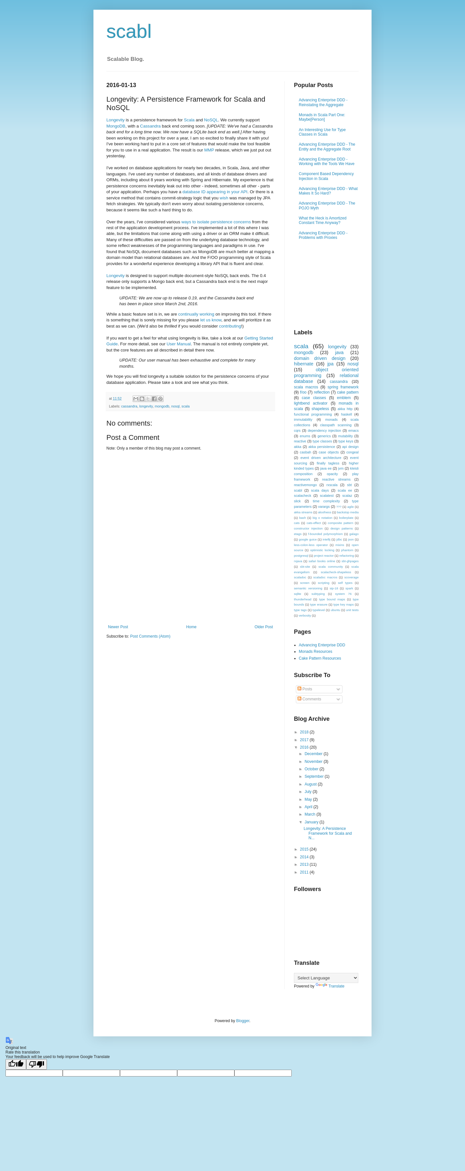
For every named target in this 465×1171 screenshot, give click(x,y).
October (312, 769)
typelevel (319, 610)
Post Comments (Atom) (150, 636)
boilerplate (346, 517)
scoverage (351, 577)
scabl (129, 31)
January (312, 822)
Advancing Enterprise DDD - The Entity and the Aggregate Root (327, 146)
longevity (146, 406)
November (314, 761)
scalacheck (302, 495)
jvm (341, 468)
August (311, 784)
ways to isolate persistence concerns (216, 221)
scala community (331, 566)
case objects (329, 452)
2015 (305, 849)
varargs (324, 506)
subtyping (318, 594)
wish (224, 197)
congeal (352, 452)
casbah (305, 452)
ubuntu (335, 610)
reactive (300, 441)
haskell (346, 414)
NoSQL (211, 119)
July (309, 791)
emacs (353, 430)
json (351, 539)
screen (304, 583)
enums (305, 436)
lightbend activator (311, 403)
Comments (309, 699)
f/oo (303, 392)
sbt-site (305, 566)
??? (338, 506)
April (309, 807)
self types (345, 583)
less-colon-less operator (311, 545)
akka (297, 447)
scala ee (345, 490)
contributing (230, 326)
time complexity (326, 501)
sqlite (297, 594)
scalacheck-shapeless (336, 572)
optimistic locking (322, 550)
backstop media (348, 512)
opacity (332, 474)
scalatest (327, 495)
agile (350, 506)
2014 (305, 857)
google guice (308, 539)
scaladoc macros (325, 577)
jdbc (339, 539)
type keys (346, 441)
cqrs (297, 430)
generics (324, 436)
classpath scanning (335, 425)
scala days (320, 490)
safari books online (321, 561)
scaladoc (300, 577)
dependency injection (324, 430)
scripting (324, 583)
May (309, 799)
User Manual (179, 343)
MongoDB (115, 126)
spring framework (343, 387)
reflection (322, 392)
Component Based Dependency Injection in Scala (326, 176)
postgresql (301, 555)
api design (350, 447)
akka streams (303, 512)
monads (331, 419)
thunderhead (302, 599)
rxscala (331, 485)
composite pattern (340, 523)
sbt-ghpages (350, 561)
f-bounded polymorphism (325, 534)
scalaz (347, 495)
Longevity (115, 119)
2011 (305, 872)
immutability (303, 419)
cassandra (129, 406)
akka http (345, 409)
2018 (305, 732)
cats (297, 523)
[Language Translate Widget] (326, 978)
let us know (210, 320)
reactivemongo (305, 485)
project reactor (324, 555)
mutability (345, 436)
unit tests (352, 610)
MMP (209, 150)
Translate (330, 986)
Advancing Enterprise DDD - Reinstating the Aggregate (323, 102)
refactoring (346, 555)
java (339, 352)
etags (297, 534)
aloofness (324, 512)
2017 (305, 740)
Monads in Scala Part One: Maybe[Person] (322, 117)
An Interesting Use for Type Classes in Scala (322, 132)
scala (185, 406)
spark (349, 588)
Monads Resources (315, 651)
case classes (314, 398)
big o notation (322, 517)
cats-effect (314, 523)
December (314, 754)
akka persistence (321, 447)
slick (297, 501)
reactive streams (336, 479)
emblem (344, 398)
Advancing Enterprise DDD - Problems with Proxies (323, 235)
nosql (175, 406)
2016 (305, 747)
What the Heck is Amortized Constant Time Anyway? (322, 220)
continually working (196, 314)
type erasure (319, 604)
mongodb (162, 406)
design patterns (341, 528)
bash (302, 517)
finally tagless (328, 463)
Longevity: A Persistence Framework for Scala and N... (328, 833)
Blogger (242, 1021)
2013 (305, 864)
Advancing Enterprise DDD (322, 645)
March (311, 814)
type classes (322, 441)
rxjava (298, 561)
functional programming (313, 414)
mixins (339, 545)
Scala (189, 119)
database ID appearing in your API (214, 191)
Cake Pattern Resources (320, 658)
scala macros (306, 387)
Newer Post (118, 627)
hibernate (303, 363)
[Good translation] (15, 1064)
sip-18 (334, 588)
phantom (347, 550)
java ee (325, 468)
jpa (330, 363)
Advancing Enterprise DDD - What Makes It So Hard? (328, 190)
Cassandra (150, 126)
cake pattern (348, 392)
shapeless (320, 409)
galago (354, 534)
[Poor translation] (36, 1064)
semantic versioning (308, 588)
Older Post (263, 627)
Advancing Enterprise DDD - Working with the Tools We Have (326, 161)
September (315, 776)
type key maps (343, 604)
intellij (326, 539)
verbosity (304, 615)
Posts (304, 689)
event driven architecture (320, 458)
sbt (349, 485)
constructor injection (308, 528)
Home (191, 627)
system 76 (343, 594)
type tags (300, 610)
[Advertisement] (190, 607)
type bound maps (332, 599)
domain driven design (319, 358)
